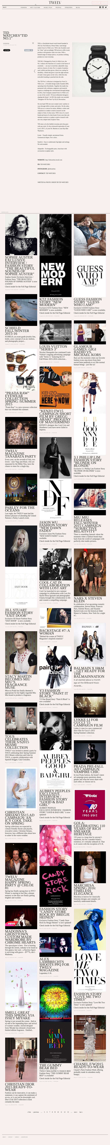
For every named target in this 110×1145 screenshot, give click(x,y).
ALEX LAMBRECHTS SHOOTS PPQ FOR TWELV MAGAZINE (54, 964)
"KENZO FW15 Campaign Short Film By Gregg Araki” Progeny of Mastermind (55, 416)
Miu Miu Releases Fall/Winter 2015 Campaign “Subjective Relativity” (87, 524)
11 (61, 1112)
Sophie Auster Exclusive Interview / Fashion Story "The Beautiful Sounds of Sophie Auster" (20, 265)
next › (76, 1112)
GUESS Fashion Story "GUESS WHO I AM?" (88, 302)
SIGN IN (104, 3)
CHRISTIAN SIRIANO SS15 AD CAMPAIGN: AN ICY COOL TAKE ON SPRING (19, 817)
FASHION (24, 7)
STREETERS (68, 7)
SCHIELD (9, 337)
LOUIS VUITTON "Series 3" (53, 347)
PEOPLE (58, 7)
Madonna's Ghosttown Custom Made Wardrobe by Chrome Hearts (20, 936)
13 (68, 1112)
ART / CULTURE (35, 7)
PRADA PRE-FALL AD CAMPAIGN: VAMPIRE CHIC (89, 769)
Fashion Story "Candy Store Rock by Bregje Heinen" (54, 913)
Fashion (6, 43)
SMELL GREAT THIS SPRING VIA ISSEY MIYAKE (19, 1015)
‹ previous (36, 1112)
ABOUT (4, 1137)
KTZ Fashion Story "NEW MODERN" (51, 302)
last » (81, 1112)
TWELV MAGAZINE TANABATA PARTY (20, 453)
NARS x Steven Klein (88, 599)
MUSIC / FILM (48, 7)
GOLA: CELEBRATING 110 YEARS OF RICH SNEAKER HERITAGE (89, 828)
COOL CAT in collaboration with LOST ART (54, 585)
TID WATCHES (45, 164)
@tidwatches (51, 169)
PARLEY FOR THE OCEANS (20, 509)
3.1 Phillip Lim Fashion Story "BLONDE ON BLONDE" (88, 461)
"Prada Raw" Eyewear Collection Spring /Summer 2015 (20, 398)
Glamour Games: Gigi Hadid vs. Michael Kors (87, 350)
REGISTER (96, 3)
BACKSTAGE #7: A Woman (54, 632)
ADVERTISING (24, 1137)
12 (64, 1112)
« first (29, 1112)
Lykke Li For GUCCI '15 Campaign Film (88, 722)
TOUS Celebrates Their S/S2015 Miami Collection (17, 741)
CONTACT (10, 1137)
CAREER (17, 1137)
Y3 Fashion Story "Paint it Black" (53, 693)
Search (4, 7)
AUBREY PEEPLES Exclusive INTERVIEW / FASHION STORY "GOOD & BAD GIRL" (54, 798)
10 (58, 1112)
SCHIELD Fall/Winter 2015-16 (17, 330)
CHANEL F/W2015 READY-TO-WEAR (89, 1065)
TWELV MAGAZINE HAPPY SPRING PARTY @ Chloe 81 (19, 882)
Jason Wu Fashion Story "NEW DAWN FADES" (53, 526)
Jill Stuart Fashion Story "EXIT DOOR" (19, 612)
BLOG (78, 7)
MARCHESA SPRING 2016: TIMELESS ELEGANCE (85, 889)
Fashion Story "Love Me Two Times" (88, 996)
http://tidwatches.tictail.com (53, 160)
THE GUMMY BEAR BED (50, 1066)
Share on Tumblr (28, 50)
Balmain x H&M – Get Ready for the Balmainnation (89, 672)
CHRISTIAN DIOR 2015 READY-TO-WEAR (19, 1087)
